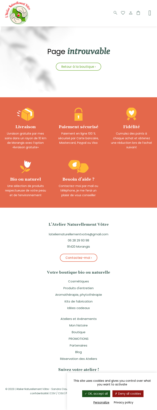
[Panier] (138, 13)
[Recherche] (115, 13)
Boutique (78, 332)
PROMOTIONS (79, 338)
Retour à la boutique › (78, 67)
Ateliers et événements (79, 319)
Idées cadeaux (78, 308)
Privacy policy (123, 402)
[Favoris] (123, 13)
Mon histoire (78, 325)
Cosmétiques (78, 281)
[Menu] (150, 13)
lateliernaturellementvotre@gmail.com (78, 234)
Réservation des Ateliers (78, 359)
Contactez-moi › (78, 258)
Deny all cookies (128, 394)
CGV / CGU (57, 393)
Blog (78, 352)
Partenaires (78, 345)
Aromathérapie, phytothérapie (78, 294)
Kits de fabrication (79, 301)
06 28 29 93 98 (78, 240)
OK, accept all (96, 394)
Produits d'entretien (78, 288)
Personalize (101, 402)
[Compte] (130, 13)
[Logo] (18, 24)
